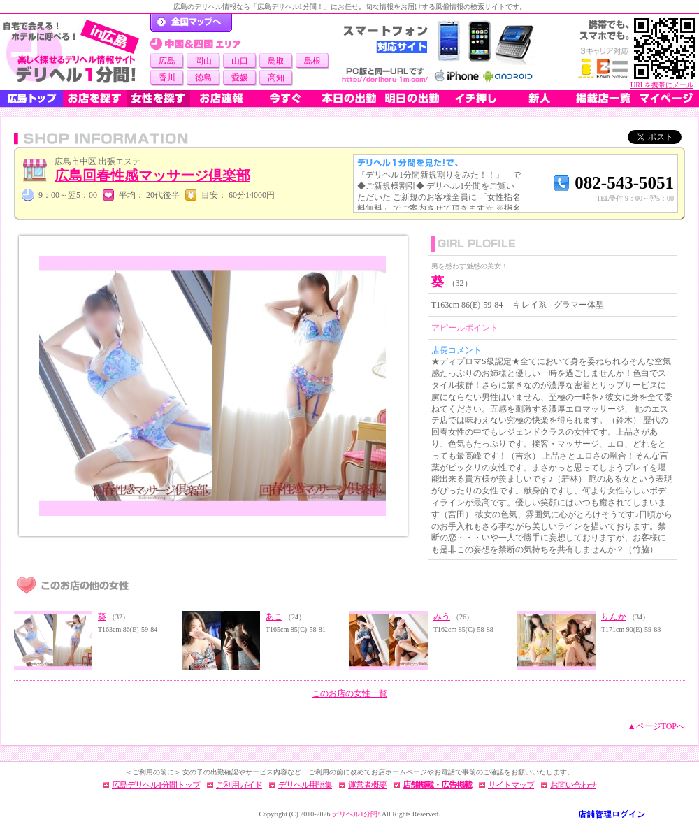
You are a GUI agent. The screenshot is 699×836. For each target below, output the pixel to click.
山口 (239, 61)
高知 (276, 77)
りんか (613, 616)
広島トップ (31, 98)
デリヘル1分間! (356, 814)
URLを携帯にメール (661, 85)
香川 (167, 77)
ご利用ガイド (239, 785)
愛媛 (239, 77)
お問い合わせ (573, 785)
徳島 (203, 77)
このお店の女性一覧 (349, 693)
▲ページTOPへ (656, 726)
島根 (312, 61)
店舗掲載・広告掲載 (437, 785)
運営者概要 (367, 785)
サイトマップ (511, 785)
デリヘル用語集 (305, 785)
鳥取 (276, 61)
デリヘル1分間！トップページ (191, 23)
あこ (274, 616)
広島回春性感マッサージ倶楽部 (152, 175)
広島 (167, 61)
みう (441, 616)
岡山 (203, 61)
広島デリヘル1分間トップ (156, 785)
